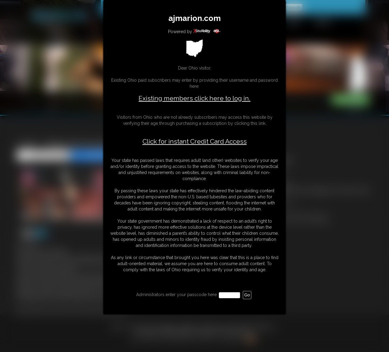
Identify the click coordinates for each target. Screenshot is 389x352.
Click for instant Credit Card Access (195, 141)
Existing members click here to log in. (194, 98)
